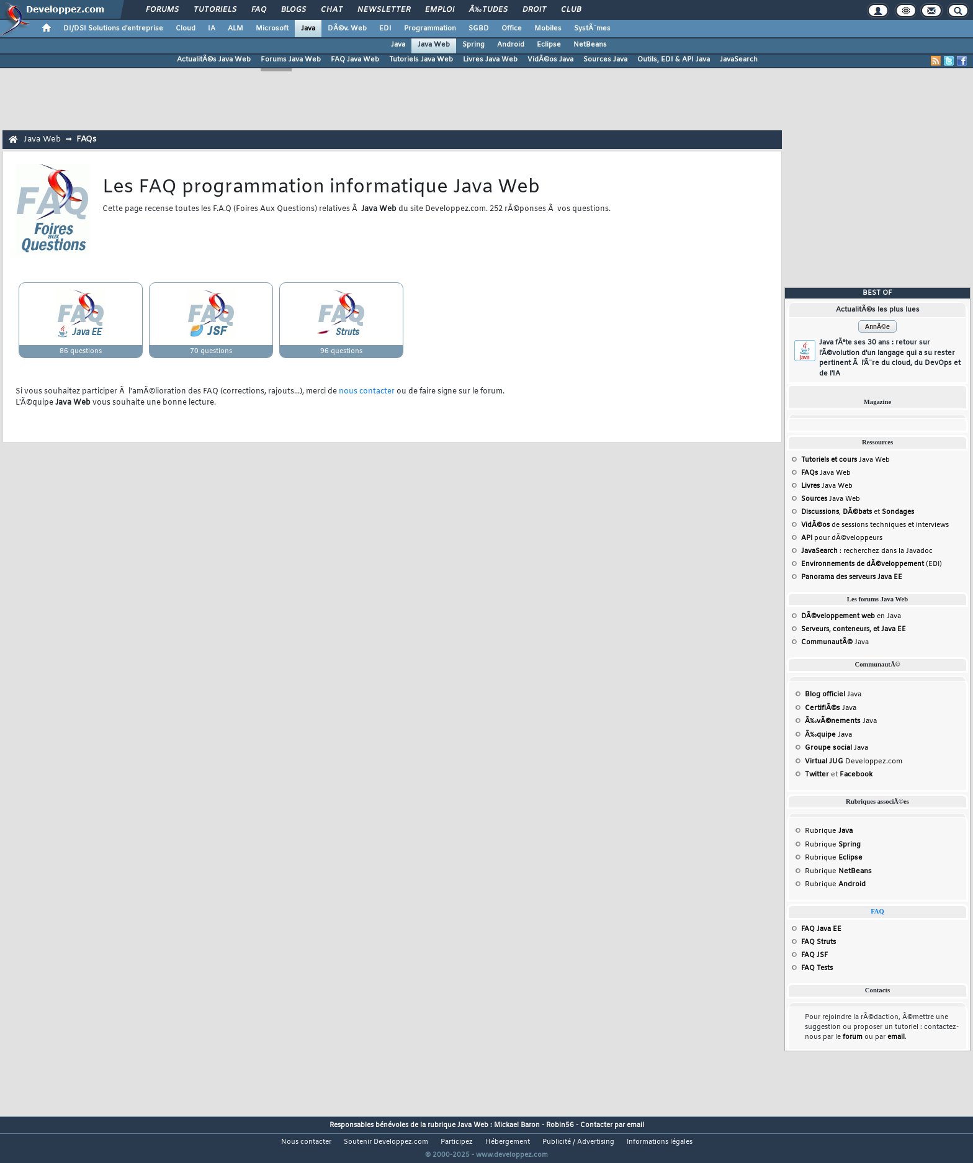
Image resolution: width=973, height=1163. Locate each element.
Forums (162, 10)
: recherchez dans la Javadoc (867, 551)
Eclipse (549, 44)
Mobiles (548, 28)
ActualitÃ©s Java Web (214, 59)
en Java (851, 616)
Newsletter (383, 10)
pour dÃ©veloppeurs (841, 538)
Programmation (430, 28)
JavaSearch (739, 59)
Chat (332, 10)
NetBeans (590, 44)
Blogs (293, 10)
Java (308, 28)
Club (571, 10)
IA (211, 28)
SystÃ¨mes (592, 28)
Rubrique (829, 831)
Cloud (185, 28)
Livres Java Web (490, 59)
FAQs (86, 139)
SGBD (479, 28)
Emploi (439, 10)
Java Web (434, 44)
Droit (534, 10)
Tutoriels (215, 10)
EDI (385, 28)
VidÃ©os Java (550, 59)
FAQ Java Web (355, 59)
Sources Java (605, 59)
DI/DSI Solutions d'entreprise (113, 28)
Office (511, 28)
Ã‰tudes (488, 10)
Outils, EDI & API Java (673, 59)
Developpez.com (853, 761)
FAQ (258, 10)
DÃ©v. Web (347, 28)
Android (510, 44)
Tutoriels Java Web (421, 59)
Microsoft (272, 28)
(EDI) (871, 564)
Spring (473, 44)
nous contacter (367, 392)
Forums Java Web (291, 59)
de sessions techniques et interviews (875, 525)
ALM (235, 28)
